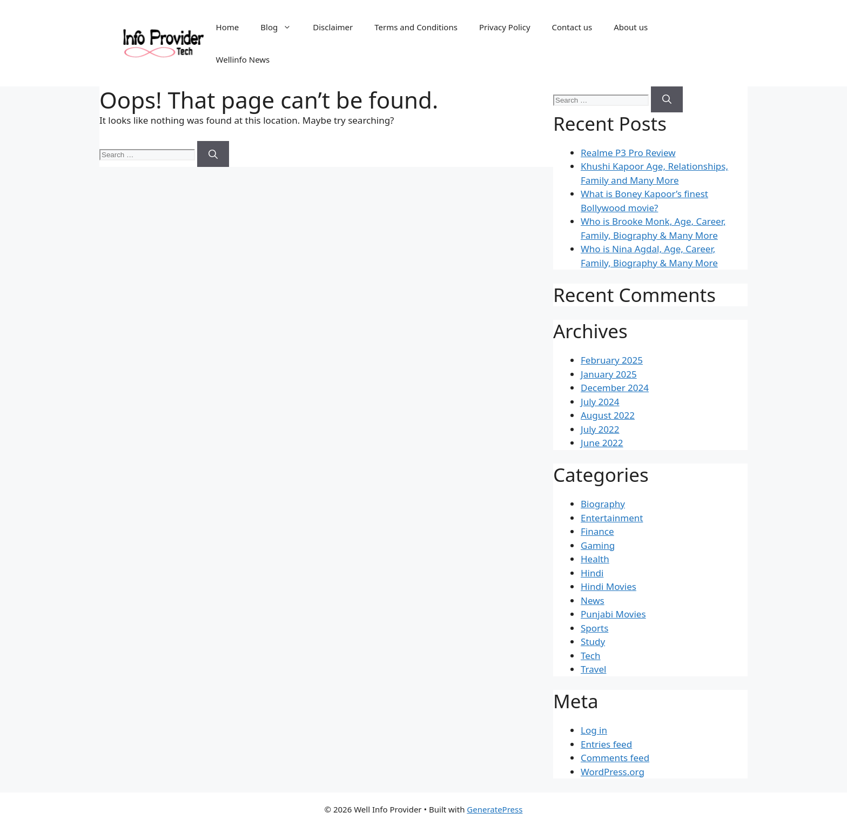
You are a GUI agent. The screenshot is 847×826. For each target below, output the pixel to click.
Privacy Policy (504, 27)
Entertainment (612, 518)
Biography (603, 504)
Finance (597, 531)
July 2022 (600, 429)
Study (593, 641)
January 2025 (609, 374)
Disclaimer (333, 27)
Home (227, 27)
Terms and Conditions (416, 27)
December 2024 (615, 387)
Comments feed (615, 757)
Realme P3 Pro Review (628, 152)
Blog (281, 27)
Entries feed (606, 744)
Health (595, 559)
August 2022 (608, 415)
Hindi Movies (608, 586)
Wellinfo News (243, 59)
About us (631, 27)
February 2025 (612, 360)
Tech (591, 655)
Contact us (572, 27)
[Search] (213, 154)
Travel (593, 669)
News (592, 600)
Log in (594, 730)
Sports (594, 628)
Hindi (592, 573)
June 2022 (602, 442)
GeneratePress (494, 809)
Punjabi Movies (613, 614)
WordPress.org (612, 771)
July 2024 (600, 401)
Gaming (598, 545)
